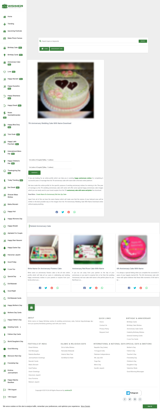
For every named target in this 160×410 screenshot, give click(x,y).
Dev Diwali (11, 187)
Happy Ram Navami (12, 240)
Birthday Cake (12, 47)
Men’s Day (97, 365)
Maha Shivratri (10, 204)
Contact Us (103, 325)
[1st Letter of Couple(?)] (50, 160)
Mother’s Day (131, 347)
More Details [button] (85, 406)
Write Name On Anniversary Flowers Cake (45, 268)
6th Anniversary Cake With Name (130, 268)
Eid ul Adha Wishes (67, 347)
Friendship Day (10, 363)
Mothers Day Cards (12, 312)
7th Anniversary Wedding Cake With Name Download (49, 123)
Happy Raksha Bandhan (10, 381)
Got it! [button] (150, 406)
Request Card (104, 332)
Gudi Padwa (33, 368)
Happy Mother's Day (12, 305)
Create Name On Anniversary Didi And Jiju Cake (51, 194)
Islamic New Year (67, 354)
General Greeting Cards (135, 336)
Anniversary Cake (12, 63)
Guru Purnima (33, 378)
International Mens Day (12, 152)
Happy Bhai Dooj (11, 126)
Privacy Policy (104, 329)
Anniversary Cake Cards (135, 329)
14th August (9, 397)
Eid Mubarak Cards (12, 298)
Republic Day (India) (101, 347)
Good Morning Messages (135, 371)
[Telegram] (132, 393)
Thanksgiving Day (12, 171)
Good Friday (9, 262)
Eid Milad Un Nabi (67, 358)
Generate (34, 172)
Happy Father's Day (12, 320)
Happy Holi (9, 211)
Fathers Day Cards (12, 334)
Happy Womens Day (12, 219)
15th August (9, 389)
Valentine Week (132, 368)
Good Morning (10, 349)
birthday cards (13, 55)
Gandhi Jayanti (99, 368)
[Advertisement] (93, 19)
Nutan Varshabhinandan (12, 115)
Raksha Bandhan (34, 354)
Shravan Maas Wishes (10, 195)
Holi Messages (34, 351)
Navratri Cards (33, 361)
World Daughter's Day (13, 341)
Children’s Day (131, 361)
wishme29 (68, 390)
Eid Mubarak (10, 284)
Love (9, 72)
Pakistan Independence (102, 354)
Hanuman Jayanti (11, 255)
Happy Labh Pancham (11, 142)
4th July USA (98, 358)
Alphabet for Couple (12, 233)
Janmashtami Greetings (37, 358)
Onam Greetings (34, 371)
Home (44, 49)
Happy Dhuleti (10, 226)
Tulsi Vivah (11, 134)
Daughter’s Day (132, 365)
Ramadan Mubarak (67, 351)
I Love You (9, 269)
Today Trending (13, 180)
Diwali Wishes (33, 347)
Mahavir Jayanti (34, 382)
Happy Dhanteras (12, 97)
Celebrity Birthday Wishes (135, 332)
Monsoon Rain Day (12, 356)
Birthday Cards (132, 322)
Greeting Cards (12, 327)
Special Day (12, 276)
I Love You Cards (132, 339)
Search (143, 41)
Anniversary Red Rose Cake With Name (88, 268)
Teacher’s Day (131, 354)
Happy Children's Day (11, 162)
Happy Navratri (13, 79)
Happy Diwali (12, 105)
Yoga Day (97, 361)
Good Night (9, 291)
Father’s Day (131, 351)
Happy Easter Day (11, 247)
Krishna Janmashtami (10, 371)
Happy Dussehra (11, 87)
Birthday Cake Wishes (134, 325)
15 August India (99, 351)
